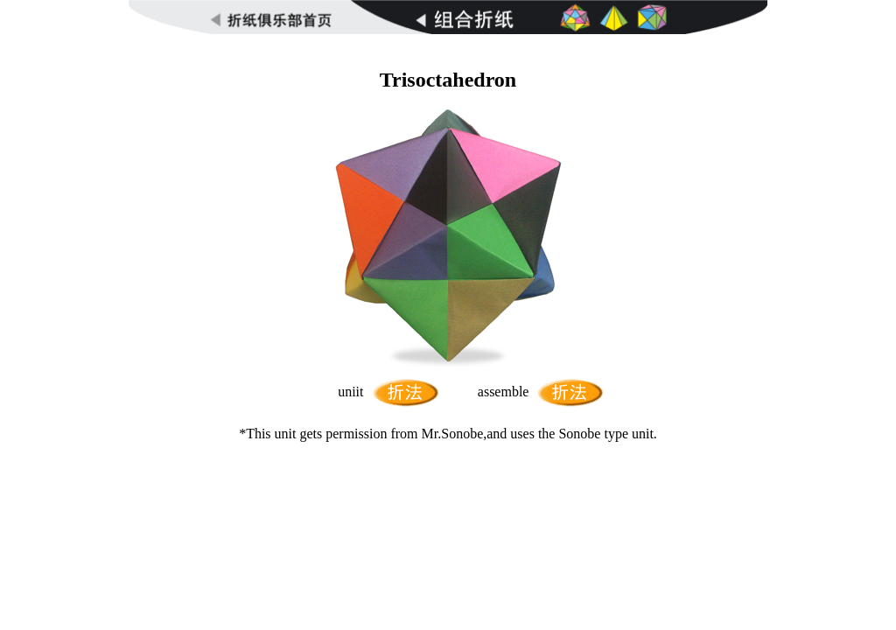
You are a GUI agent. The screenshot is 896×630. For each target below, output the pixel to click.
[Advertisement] (448, 40)
